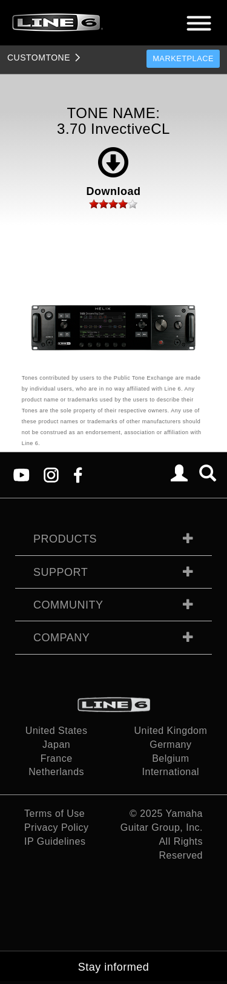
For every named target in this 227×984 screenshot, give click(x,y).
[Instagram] (51, 474)
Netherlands (56, 772)
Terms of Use (54, 813)
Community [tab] (68, 605)
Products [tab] (65, 539)
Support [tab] (60, 572)
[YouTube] (21, 474)
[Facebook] (78, 474)
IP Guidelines (54, 841)
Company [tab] (61, 638)
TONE (38, 57)
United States (56, 730)
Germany (170, 744)
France (57, 758)
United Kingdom (170, 730)
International (171, 772)
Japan (56, 744)
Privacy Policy (56, 827)
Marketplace (183, 58)
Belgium (170, 758)
